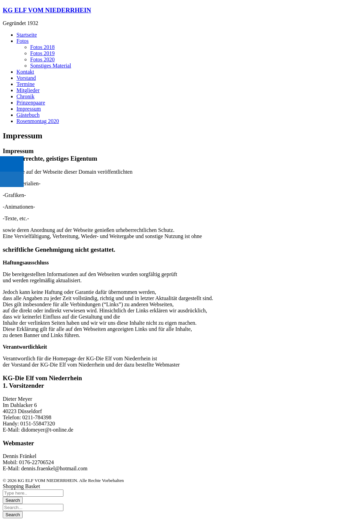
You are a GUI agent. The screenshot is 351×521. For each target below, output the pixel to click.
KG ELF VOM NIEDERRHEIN (47, 10)
